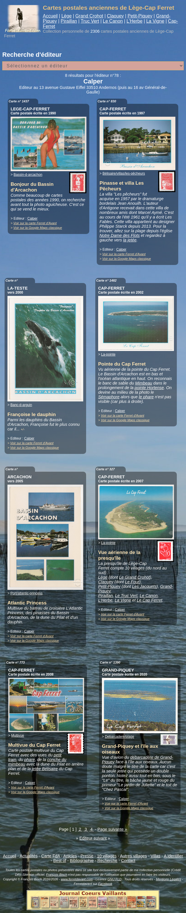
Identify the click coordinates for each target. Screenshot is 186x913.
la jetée (129, 240)
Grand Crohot (89, 15)
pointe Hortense (149, 387)
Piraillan (69, 21)
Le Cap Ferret (149, 600)
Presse (87, 856)
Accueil (50, 15)
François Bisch (56, 874)
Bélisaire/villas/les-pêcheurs (123, 173)
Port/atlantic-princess (26, 593)
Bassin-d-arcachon (27, 175)
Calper (32, 218)
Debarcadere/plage (119, 737)
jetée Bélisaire (45, 768)
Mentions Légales (168, 879)
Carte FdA (50, 856)
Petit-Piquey (139, 15)
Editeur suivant (92, 838)
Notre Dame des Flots (120, 235)
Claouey (115, 15)
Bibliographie (82, 860)
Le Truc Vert (126, 595)
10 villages (107, 856)
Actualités (29, 856)
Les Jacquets (144, 586)
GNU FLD (114, 879)
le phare (146, 397)
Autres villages (133, 856)
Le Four (132, 582)
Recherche (107, 860)
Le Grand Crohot (134, 577)
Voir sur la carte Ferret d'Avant (35, 223)
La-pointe (108, 354)
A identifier (173, 856)
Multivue (17, 735)
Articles (70, 856)
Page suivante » (112, 829)
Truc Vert (90, 21)
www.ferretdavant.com (77, 879)
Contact (128, 860)
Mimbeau (143, 383)
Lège (66, 15)
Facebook (105, 883)
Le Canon (113, 21)
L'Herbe (135, 21)
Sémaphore (108, 397)
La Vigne (155, 21)
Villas (155, 856)
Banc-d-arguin (21, 405)
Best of (59, 860)
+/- (22, 429)
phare (29, 759)
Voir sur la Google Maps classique (37, 227)
